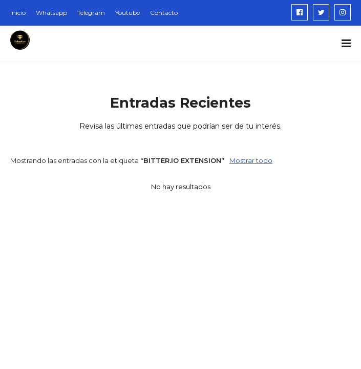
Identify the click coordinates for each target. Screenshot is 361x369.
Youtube (127, 12)
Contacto (164, 12)
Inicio (18, 12)
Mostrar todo (250, 160)
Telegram (91, 12)
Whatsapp (51, 12)
